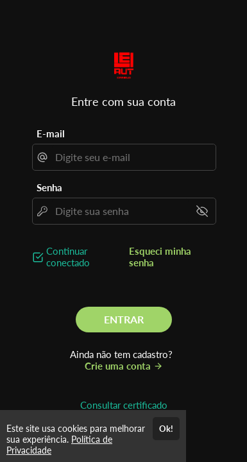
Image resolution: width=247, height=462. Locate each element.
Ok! (166, 429)
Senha (49, 187)
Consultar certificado (123, 405)
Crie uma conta (124, 366)
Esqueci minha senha (160, 256)
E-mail (51, 133)
